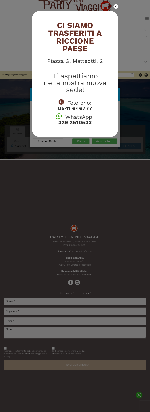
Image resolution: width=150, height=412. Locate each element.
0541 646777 (75, 108)
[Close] (115, 6)
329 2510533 (75, 122)
